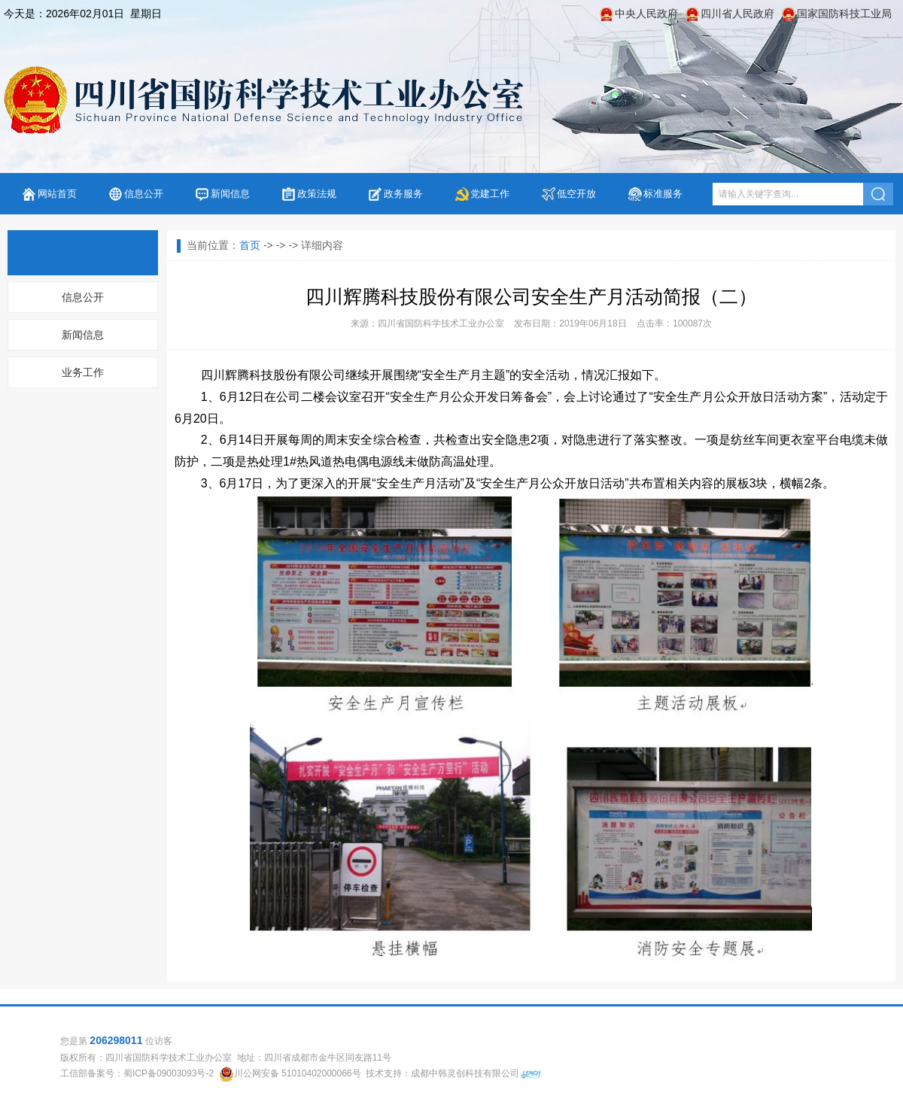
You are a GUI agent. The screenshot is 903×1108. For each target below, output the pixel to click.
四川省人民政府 (737, 14)
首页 (249, 245)
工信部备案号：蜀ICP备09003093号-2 (137, 1073)
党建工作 (489, 193)
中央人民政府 (646, 14)
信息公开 (143, 193)
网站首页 (57, 193)
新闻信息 (230, 193)
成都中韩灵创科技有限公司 (465, 1073)
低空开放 (576, 193)
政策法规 (316, 193)
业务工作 (83, 372)
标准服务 (663, 193)
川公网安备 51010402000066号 (297, 1073)
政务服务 (403, 193)
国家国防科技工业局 (844, 14)
